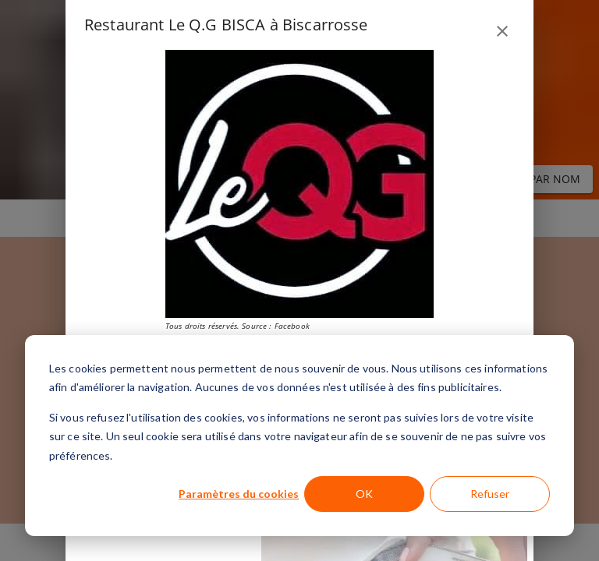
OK (364, 493)
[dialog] (299, 435)
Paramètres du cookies (239, 493)
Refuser (489, 493)
